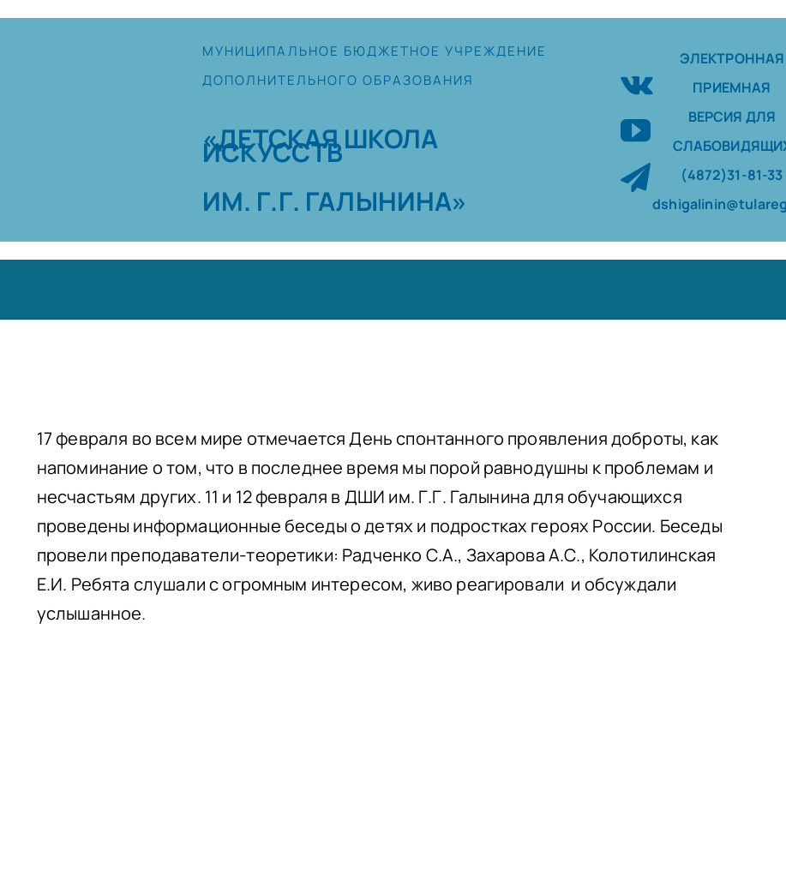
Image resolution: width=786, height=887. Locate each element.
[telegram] (636, 177)
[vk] (637, 83)
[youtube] (636, 130)
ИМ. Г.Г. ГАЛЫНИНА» (335, 201)
